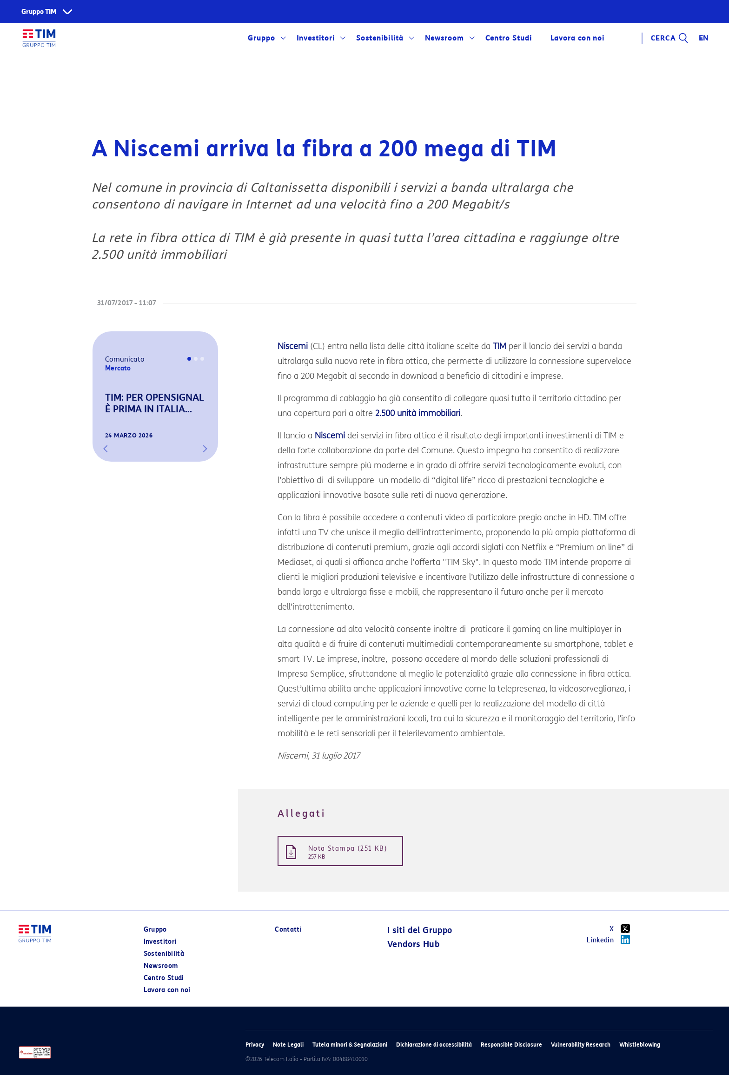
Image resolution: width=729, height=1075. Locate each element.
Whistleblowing (639, 1044)
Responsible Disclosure (511, 1044)
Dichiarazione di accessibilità (434, 1044)
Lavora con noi (577, 38)
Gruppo (261, 38)
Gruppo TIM (39, 12)
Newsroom (444, 38)
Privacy (254, 1044)
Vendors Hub (413, 944)
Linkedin (611, 939)
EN (704, 38)
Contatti (288, 930)
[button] (105, 448)
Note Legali (288, 1044)
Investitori (316, 38)
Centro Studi (508, 38)
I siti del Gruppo (419, 930)
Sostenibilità (379, 38)
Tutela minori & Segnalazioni (349, 1044)
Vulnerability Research (580, 1044)
